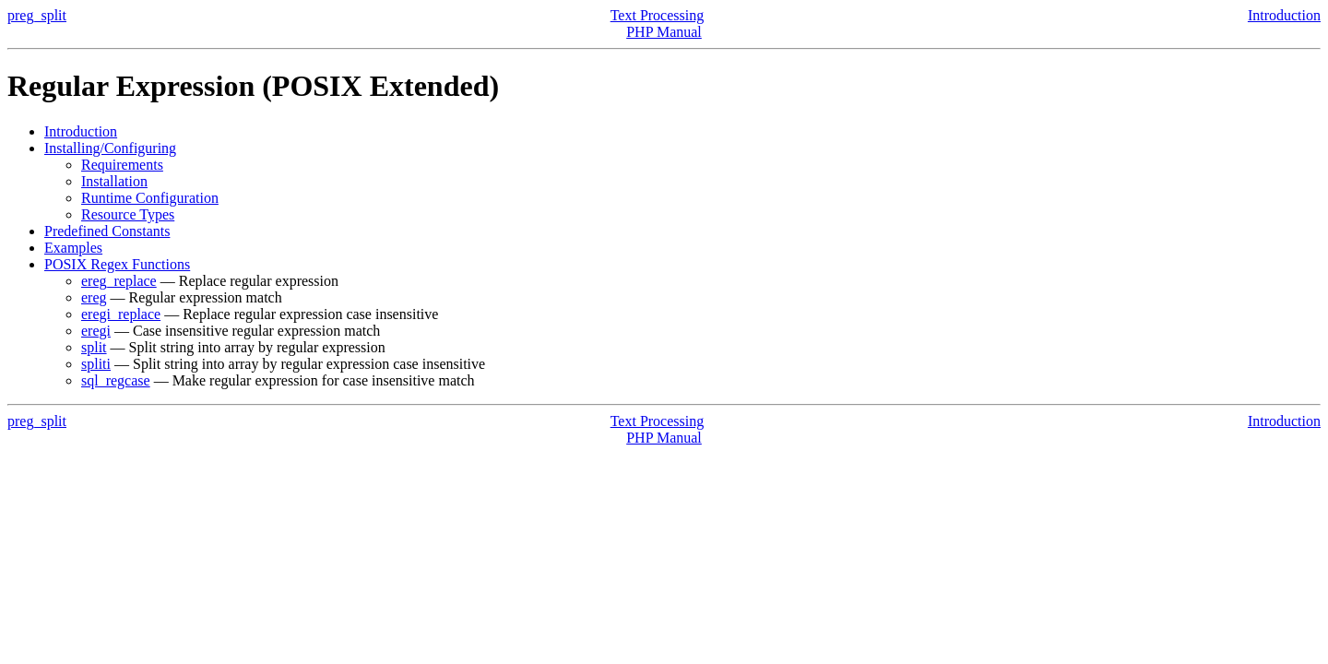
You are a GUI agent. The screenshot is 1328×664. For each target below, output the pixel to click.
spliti (96, 364)
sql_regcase (115, 380)
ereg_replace (119, 281)
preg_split (36, 15)
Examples (73, 247)
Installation (114, 181)
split (94, 347)
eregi (96, 330)
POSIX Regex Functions (117, 264)
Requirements (122, 164)
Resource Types (127, 214)
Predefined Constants (107, 231)
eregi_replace (120, 314)
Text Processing (658, 15)
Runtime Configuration (150, 198)
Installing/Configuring (110, 148)
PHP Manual (664, 32)
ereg (94, 297)
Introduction (1284, 15)
